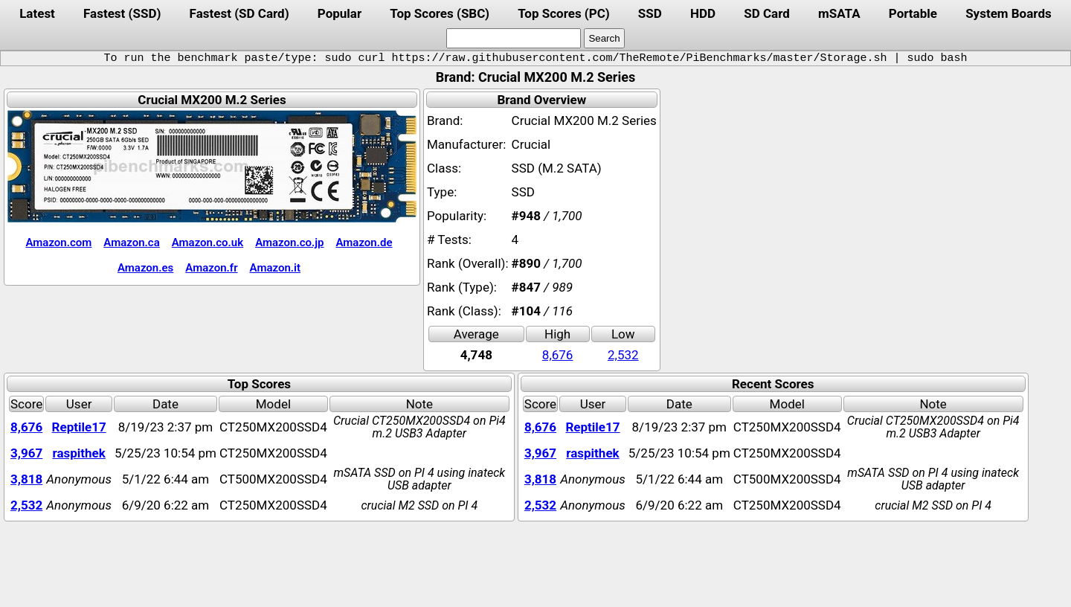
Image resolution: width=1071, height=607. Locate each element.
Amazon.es (145, 267)
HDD (702, 13)
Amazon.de (363, 242)
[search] (513, 38)
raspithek (78, 453)
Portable (913, 13)
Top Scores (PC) (563, 13)
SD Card (767, 13)
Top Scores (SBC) (439, 13)
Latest (37, 13)
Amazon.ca (131, 242)
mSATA (839, 13)
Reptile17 (79, 427)
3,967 (26, 453)
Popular (339, 13)
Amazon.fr (211, 267)
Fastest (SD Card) (239, 13)
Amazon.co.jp (289, 242)
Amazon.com (58, 242)
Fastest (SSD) (122, 13)
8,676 (557, 354)
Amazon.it (275, 267)
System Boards (1008, 13)
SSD (650, 13)
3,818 (26, 479)
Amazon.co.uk (207, 242)
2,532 (623, 354)
